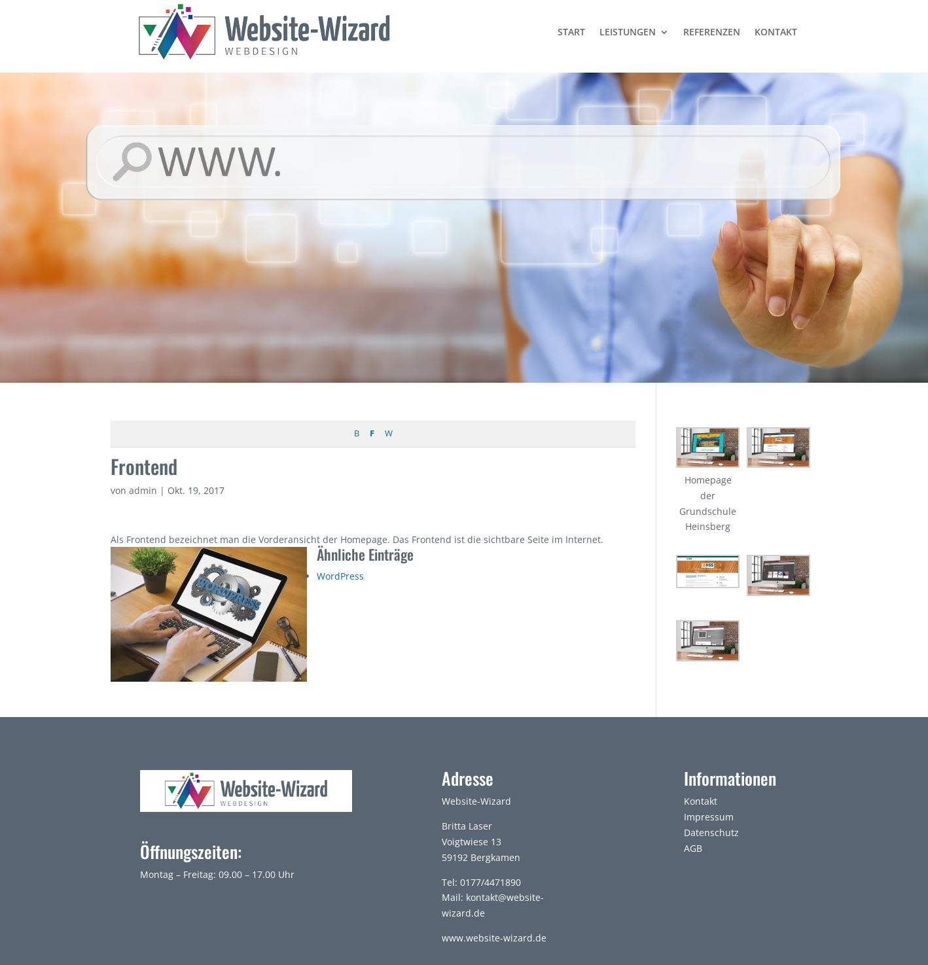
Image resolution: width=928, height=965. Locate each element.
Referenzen (711, 32)
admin (143, 490)
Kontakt (776, 32)
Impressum (709, 817)
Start (571, 32)
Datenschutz (711, 832)
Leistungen (627, 32)
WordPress (340, 576)
